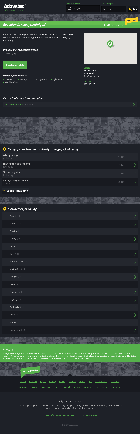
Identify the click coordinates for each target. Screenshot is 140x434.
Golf (90, 381)
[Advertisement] (70, 130)
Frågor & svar (56, 415)
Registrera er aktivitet (72, 415)
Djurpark (72, 381)
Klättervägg (115, 381)
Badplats (33, 381)
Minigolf (35, 387)
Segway (76, 387)
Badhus (23, 381)
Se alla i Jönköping (17, 190)
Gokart (82, 381)
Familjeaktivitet (11, 82)
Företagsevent (41, 79)
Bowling (52, 381)
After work (57, 79)
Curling (62, 381)
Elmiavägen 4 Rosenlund (110, 72)
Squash (104, 387)
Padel (57, 387)
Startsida (45, 415)
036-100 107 (110, 83)
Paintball (66, 387)
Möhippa (24, 79)
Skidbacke (87, 387)
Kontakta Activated (90, 415)
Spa (96, 387)
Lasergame (24, 387)
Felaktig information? (121, 21)
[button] (111, 44)
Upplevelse (116, 387)
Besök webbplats (15, 64)
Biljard (43, 381)
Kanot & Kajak (101, 381)
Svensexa (9, 79)
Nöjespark (46, 387)
